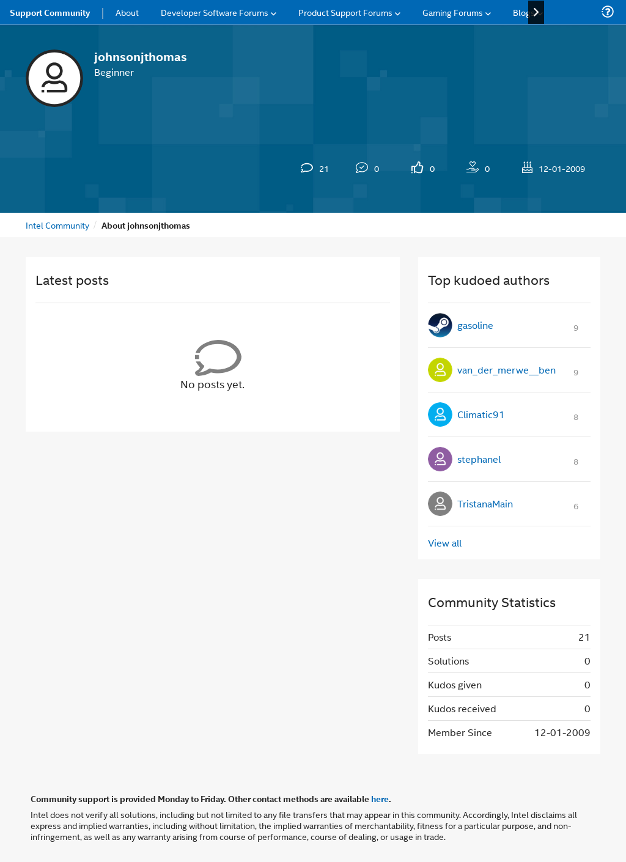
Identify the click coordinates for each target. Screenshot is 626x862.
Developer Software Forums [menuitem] (214, 12)
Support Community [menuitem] (50, 12)
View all (445, 543)
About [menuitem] (127, 12)
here (380, 798)
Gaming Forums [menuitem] (452, 12)
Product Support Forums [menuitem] (345, 12)
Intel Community (57, 224)
